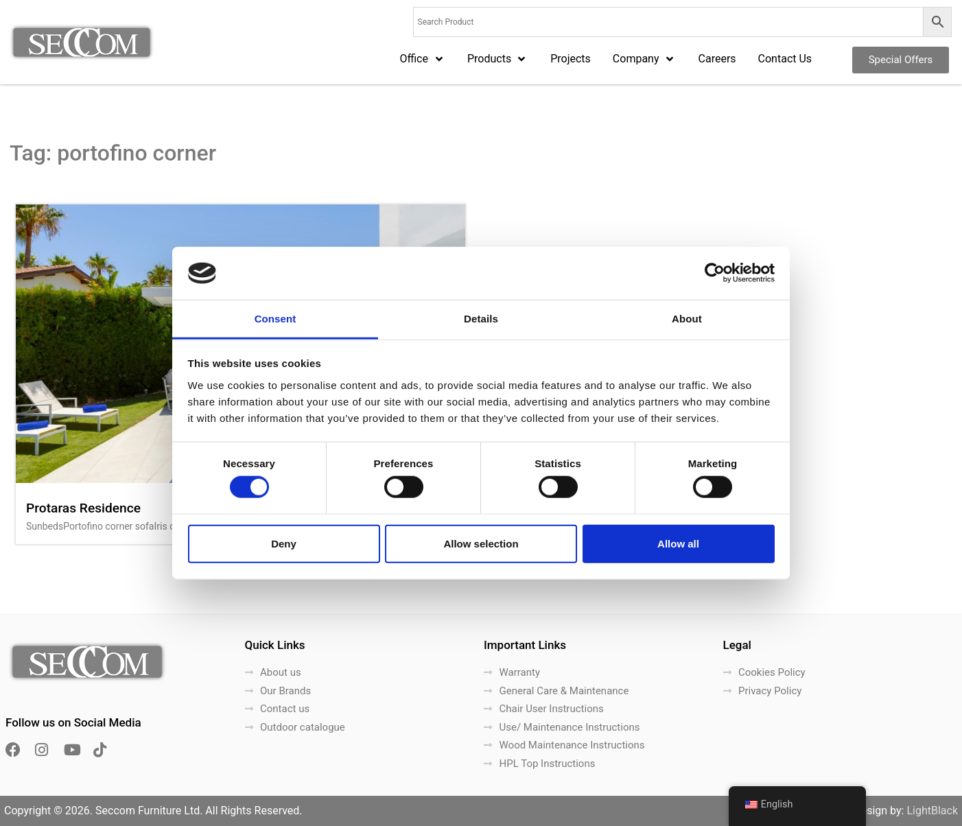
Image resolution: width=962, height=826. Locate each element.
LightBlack (932, 810)
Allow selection (480, 543)
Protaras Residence (83, 508)
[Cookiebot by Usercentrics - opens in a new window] (715, 273)
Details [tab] (481, 318)
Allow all (678, 543)
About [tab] (687, 318)
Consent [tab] (275, 318)
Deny (283, 543)
